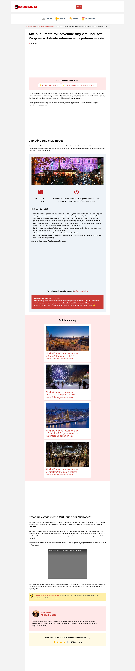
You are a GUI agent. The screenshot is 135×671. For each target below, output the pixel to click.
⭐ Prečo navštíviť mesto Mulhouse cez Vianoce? (79, 85)
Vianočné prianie (100, 658)
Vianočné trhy (88, 19)
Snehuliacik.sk (30, 26)
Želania (73, 19)
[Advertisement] (67, 61)
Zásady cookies (73, 653)
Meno (33, 623)
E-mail (71, 623)
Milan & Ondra (49, 528)
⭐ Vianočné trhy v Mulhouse (49, 85)
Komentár (34, 607)
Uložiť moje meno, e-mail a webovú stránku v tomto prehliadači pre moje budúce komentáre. (60, 631)
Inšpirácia (60, 19)
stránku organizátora (81, 291)
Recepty (47, 19)
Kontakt (70, 650)
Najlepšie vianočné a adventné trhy (44, 26)
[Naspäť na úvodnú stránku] (26, 6)
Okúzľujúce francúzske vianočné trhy (47, 509)
